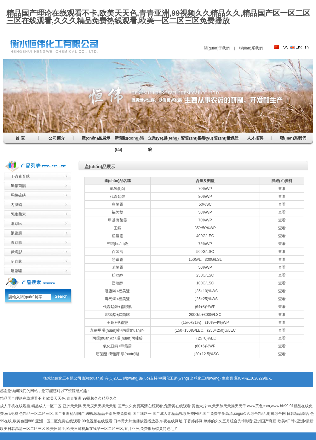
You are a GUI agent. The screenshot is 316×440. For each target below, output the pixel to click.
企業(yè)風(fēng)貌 (163, 144)
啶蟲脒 (16, 261)
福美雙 (117, 212)
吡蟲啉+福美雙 (117, 291)
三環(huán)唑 (117, 244)
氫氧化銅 (117, 188)
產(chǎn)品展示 (96, 138)
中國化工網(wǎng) (173, 378)
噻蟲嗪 (16, 271)
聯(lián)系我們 (251, 48)
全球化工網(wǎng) (205, 378)
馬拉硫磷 (18, 195)
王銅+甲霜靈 (117, 322)
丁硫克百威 (20, 176)
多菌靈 (117, 204)
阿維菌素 (18, 214)
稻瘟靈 (117, 236)
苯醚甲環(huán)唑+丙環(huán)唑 (117, 330)
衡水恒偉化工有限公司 (62, 378)
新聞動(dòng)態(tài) (129, 144)
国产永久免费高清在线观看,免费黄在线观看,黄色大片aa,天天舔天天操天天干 (182, 406)
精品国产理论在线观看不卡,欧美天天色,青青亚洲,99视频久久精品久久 (58, 398)
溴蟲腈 (16, 242)
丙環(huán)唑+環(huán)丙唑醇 (117, 338)
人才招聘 (255, 138)
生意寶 (227, 378)
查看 (282, 188)
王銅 (117, 228)
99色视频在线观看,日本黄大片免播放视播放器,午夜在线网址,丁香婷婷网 (142, 421)
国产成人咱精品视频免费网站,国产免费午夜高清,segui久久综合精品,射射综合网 (219, 413)
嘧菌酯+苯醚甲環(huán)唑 (117, 354)
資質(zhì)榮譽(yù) (197, 138)
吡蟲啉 (16, 223)
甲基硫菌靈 (117, 220)
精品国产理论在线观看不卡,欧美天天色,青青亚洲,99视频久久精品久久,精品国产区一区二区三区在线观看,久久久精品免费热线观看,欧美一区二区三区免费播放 (158, 17)
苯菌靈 (117, 267)
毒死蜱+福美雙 (117, 299)
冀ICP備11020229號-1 (253, 378)
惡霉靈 (117, 259)
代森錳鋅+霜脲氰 (117, 307)
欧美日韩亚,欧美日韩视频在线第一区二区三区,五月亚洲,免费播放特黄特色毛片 (112, 428)
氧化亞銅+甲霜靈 (117, 346)
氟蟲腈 (16, 233)
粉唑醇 (117, 275)
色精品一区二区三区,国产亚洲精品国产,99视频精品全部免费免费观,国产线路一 (85, 413)
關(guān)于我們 (217, 48)
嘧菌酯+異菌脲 (117, 314)
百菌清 (117, 251)
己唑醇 (117, 283)
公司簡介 (57, 138)
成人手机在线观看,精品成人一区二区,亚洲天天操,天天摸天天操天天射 (58, 406)
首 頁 (20, 138)
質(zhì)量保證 (226, 138)
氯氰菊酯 (18, 186)
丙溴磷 (16, 205)
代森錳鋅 (117, 196)
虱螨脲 (16, 252)
